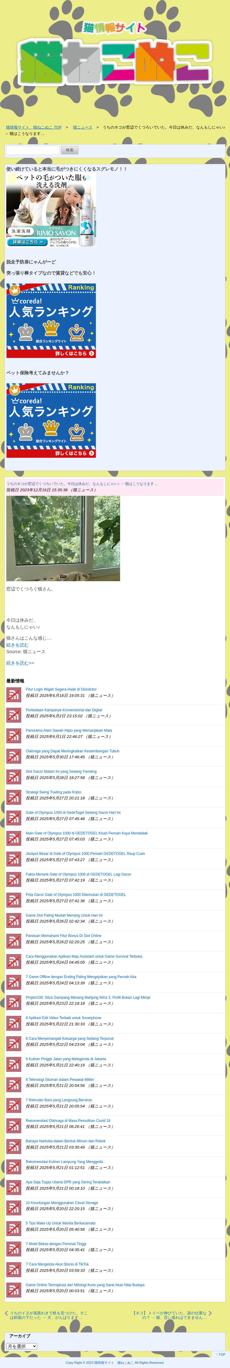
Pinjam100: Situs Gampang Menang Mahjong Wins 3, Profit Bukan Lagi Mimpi (88, 997)
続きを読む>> (20, 662)
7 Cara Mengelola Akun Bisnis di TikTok (57, 1264)
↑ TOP (221, 1354)
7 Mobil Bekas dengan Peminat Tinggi (56, 1244)
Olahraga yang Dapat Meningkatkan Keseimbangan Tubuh (72, 751)
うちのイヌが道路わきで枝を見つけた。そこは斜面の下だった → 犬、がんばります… (49, 1315)
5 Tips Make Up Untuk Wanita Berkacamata (60, 1223)
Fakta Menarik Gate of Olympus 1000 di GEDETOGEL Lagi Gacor (78, 874)
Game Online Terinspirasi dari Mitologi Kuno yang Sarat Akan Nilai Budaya (85, 1285)
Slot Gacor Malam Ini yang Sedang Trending (61, 771)
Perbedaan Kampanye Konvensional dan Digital (64, 710)
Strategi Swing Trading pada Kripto (53, 792)
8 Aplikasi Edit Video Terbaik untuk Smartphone (63, 1018)
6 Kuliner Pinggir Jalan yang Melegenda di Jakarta (66, 1059)
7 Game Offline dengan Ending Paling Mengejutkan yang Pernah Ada (81, 977)
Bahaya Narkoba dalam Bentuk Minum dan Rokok (65, 1141)
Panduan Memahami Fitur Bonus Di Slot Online (63, 936)
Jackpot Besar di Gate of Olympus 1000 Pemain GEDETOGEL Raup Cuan (85, 854)
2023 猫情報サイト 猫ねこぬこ (110, 1362)
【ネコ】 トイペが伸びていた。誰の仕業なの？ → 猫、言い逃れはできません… (169, 1315)
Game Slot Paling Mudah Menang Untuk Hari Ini (64, 915)
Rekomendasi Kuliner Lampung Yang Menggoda (64, 1162)
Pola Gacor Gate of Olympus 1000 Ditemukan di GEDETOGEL (76, 895)
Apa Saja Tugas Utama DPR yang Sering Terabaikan (68, 1182)
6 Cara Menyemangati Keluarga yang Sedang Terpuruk (70, 1038)
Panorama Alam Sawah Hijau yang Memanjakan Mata (69, 730)
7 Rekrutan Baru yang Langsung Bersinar (59, 1100)
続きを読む (17, 644)
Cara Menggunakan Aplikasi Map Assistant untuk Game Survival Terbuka (84, 956)
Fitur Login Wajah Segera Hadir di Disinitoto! (61, 689)
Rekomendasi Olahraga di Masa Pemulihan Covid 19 (68, 1121)
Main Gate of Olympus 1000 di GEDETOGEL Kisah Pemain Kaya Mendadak (87, 833)
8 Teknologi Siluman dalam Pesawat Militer (60, 1080)
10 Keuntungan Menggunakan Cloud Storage (62, 1203)
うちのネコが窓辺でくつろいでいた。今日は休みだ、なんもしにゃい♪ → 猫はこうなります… (82, 484)
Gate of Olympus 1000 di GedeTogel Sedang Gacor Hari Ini (73, 812)
